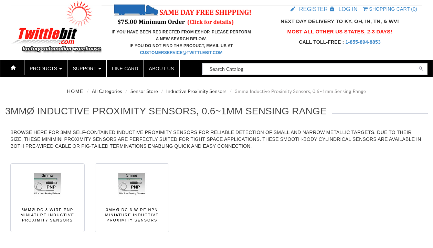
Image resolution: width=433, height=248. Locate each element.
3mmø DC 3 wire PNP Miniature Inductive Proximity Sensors (47, 215)
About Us (161, 68)
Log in (347, 9)
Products (46, 68)
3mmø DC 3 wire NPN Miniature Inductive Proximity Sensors (132, 215)
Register (313, 9)
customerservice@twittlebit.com (181, 52)
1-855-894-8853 (362, 42)
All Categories (107, 91)
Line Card (125, 68)
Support (87, 68)
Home (75, 91)
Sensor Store (144, 91)
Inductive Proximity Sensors (196, 91)
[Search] (421, 68)
